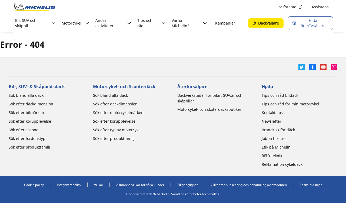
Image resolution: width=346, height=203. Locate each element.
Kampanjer (225, 23)
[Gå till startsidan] (34, 7)
